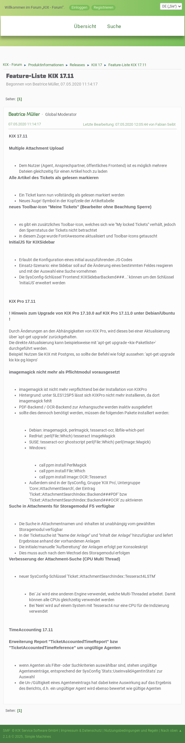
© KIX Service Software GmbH (35, 731)
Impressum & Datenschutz (81, 731)
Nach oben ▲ (171, 731)
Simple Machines (38, 737)
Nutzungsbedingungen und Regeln (131, 731)
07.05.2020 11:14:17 (24, 124)
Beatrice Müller (24, 114)
